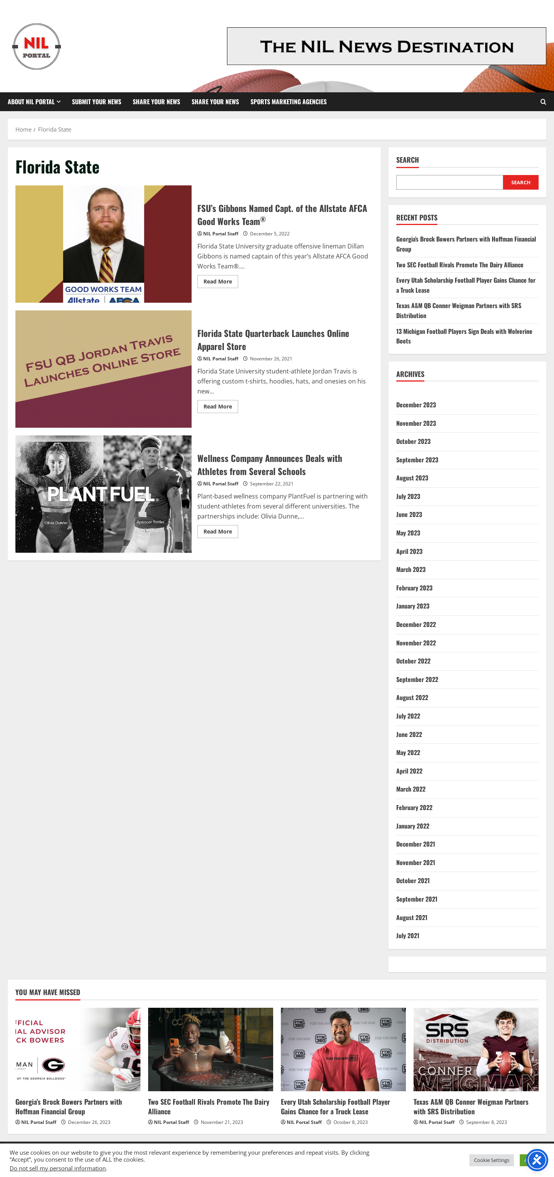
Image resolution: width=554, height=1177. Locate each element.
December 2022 (416, 624)
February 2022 (414, 807)
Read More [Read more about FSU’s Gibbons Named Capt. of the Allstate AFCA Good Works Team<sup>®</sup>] (221, 282)
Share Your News (156, 101)
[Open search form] (543, 101)
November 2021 (415, 862)
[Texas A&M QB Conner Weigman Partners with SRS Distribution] (476, 1049)
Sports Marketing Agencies (288, 101)
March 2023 (411, 569)
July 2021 (407, 935)
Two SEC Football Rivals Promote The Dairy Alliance (460, 264)
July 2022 (408, 715)
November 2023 (416, 423)
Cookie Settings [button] (491, 1160)
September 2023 (417, 459)
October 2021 (413, 880)
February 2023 (414, 587)
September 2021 (416, 899)
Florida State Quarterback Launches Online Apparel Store (103, 369)
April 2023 (409, 551)
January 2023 (412, 605)
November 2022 (416, 642)
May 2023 (408, 532)
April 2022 (409, 770)
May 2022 (408, 752)
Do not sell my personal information (58, 1168)
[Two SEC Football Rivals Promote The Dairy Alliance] (210, 1049)
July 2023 (408, 496)
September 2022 (417, 679)
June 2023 (409, 514)
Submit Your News (96, 101)
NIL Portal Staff (220, 233)
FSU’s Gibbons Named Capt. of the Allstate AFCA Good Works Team (103, 244)
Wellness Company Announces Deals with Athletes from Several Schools (103, 494)
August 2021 (411, 917)
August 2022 (412, 697)
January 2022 (412, 825)
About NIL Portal (31, 101)
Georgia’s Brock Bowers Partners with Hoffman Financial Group (68, 1106)
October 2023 (413, 441)
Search (407, 160)
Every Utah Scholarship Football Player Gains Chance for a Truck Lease (335, 1106)
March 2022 (411, 789)
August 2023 (412, 477)
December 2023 (416, 404)
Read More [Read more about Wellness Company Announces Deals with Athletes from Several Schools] (221, 532)
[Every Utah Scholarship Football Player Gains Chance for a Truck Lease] (343, 1049)
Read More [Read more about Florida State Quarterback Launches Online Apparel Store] (221, 407)
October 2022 (413, 660)
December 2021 (415, 844)
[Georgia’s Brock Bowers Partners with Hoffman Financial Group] (77, 1049)
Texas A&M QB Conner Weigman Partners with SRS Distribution (471, 1106)
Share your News (215, 101)
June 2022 (409, 734)
